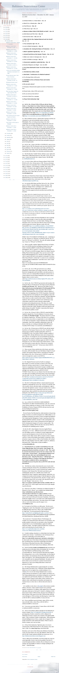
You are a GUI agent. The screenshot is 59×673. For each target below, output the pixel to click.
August (8, 139)
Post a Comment (24, 654)
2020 (6, 39)
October (8, 135)
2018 (6, 157)
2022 (6, 35)
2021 (6, 37)
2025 (6, 29)
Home (39, 656)
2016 (6, 161)
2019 (6, 155)
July (7, 141)
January (8, 153)
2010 (6, 173)
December (8, 40)
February (8, 151)
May (7, 145)
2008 (6, 177)
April (7, 147)
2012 (6, 169)
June (7, 143)
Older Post (53, 656)
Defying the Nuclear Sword (11, 82)
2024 (6, 31)
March (7, 149)
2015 (6, 163)
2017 (6, 159)
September (8, 137)
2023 (6, 33)
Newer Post (24, 656)
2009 (6, 175)
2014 (6, 165)
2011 (6, 171)
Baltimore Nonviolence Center (28, 6)
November (8, 133)
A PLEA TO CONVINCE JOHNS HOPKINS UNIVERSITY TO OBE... (13, 72)
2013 (6, 167)
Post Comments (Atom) (32, 659)
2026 (6, 27)
